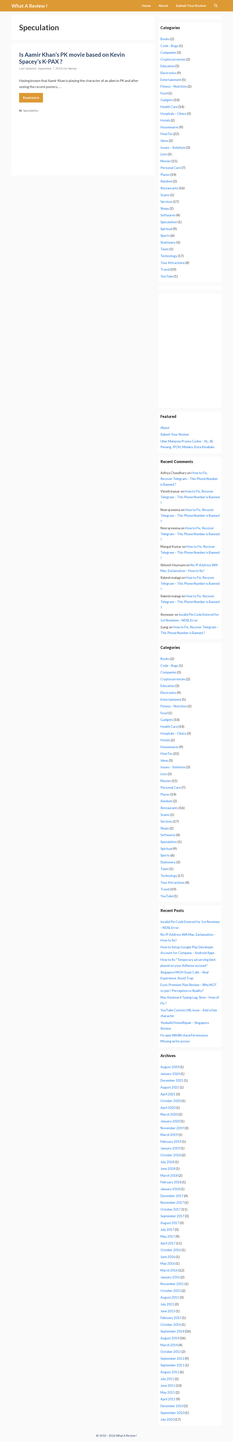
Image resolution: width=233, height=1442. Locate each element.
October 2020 (170, 1101)
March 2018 (169, 1175)
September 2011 (172, 1365)
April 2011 (168, 1399)
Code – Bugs (169, 46)
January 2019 (170, 1148)
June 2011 (167, 1386)
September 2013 (172, 1358)
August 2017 (169, 1223)
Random (166, 181)
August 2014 (169, 1338)
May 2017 (167, 1236)
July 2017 (167, 1230)
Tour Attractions (172, 263)
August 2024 (169, 1067)
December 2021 (171, 1080)
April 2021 (168, 1094)
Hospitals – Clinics (173, 114)
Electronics (168, 73)
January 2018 (170, 1189)
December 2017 (171, 1196)
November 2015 (172, 1284)
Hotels (165, 120)
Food (164, 93)
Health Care (169, 107)
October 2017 (170, 1209)
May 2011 (167, 1392)
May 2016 (167, 1263)
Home (146, 6)
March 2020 (169, 1114)
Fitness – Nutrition (173, 86)
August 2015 (169, 1297)
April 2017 (168, 1243)
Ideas (164, 141)
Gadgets (166, 100)
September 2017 (172, 1216)
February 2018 (170, 1182)
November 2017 (172, 1202)
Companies (168, 52)
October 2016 (170, 1250)
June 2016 (167, 1257)
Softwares (168, 215)
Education (167, 66)
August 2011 (169, 1372)
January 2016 (170, 1277)
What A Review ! (29, 6)
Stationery (168, 242)
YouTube (166, 276)
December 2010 (171, 1406)
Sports (165, 236)
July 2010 (167, 1419)
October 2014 (170, 1325)
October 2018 (170, 1155)
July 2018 (167, 1162)
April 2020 (168, 1108)
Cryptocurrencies (173, 59)
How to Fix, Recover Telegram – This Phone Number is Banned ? (189, 478)
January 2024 (170, 1074)
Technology (168, 256)
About (163, 6)
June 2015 (167, 1311)
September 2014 (172, 1331)
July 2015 (167, 1304)
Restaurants (169, 188)
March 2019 (169, 1135)
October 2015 (170, 1291)
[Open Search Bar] (216, 5)
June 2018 (167, 1169)
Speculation (30, 110)
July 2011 (167, 1379)
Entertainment (170, 80)
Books (165, 39)
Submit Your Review (191, 6)
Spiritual (166, 229)
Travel (165, 269)
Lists (163, 154)
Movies (165, 161)
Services (166, 202)
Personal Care (170, 168)
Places (165, 175)
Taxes (164, 249)
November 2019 (172, 1128)
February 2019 (170, 1142)
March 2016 (169, 1270)
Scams (165, 195)
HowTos (166, 134)
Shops (164, 208)
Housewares (169, 127)
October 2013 (170, 1352)
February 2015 (170, 1318)
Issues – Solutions (173, 148)
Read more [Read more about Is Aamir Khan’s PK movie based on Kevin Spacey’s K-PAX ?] (31, 98)
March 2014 (169, 1345)
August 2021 (169, 1087)
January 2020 (170, 1121)
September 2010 (172, 1413)
